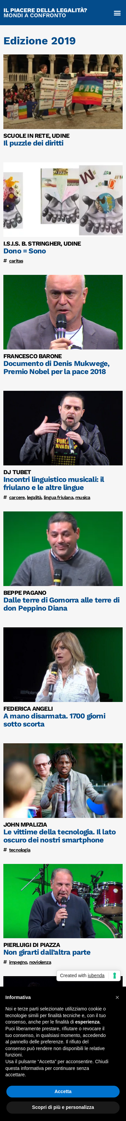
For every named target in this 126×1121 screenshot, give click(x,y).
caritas (16, 260)
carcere (17, 497)
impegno (18, 962)
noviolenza (40, 962)
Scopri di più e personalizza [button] (63, 1107)
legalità (34, 497)
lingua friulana (58, 497)
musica (82, 497)
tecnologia (19, 850)
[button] (117, 12)
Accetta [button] (63, 1091)
